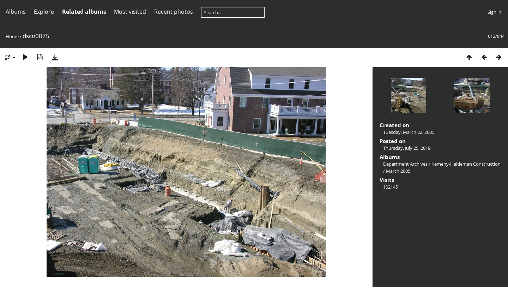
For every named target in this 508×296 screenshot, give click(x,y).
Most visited (130, 12)
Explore (44, 12)
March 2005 (398, 171)
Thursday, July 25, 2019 (406, 148)
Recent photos (173, 12)
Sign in (494, 12)
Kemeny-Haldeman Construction (466, 164)
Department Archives (405, 164)
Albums (16, 12)
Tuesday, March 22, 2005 (408, 132)
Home (12, 36)
